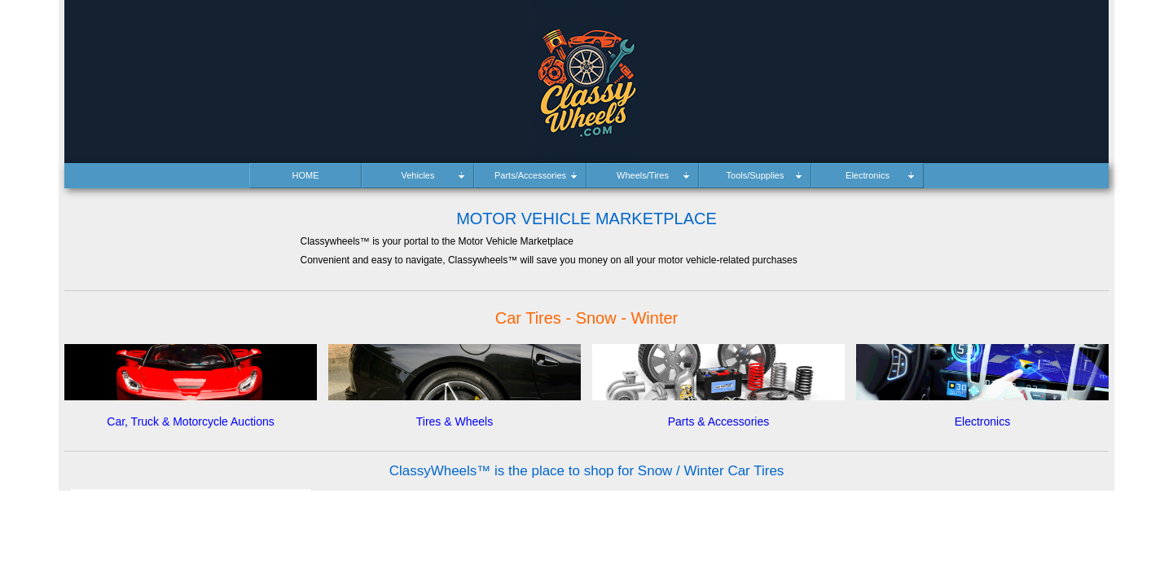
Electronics (982, 421)
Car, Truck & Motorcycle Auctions (190, 421)
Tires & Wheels (454, 421)
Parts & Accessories (719, 421)
